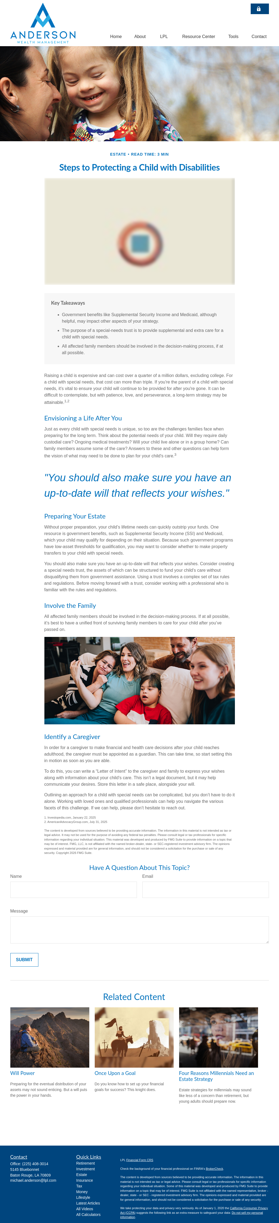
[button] (116, 36)
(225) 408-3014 (35, 1164)
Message (19, 911)
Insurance (84, 1180)
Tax (79, 1186)
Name (16, 876)
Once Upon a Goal (115, 1073)
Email (147, 876)
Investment (85, 1169)
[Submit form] (24, 960)
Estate (81, 1174)
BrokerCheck (214, 1168)
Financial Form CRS (139, 1160)
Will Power (22, 1073)
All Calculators (88, 1214)
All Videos (84, 1209)
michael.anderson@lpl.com (33, 1180)
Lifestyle (83, 1197)
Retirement (85, 1163)
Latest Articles (88, 1203)
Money (82, 1192)
